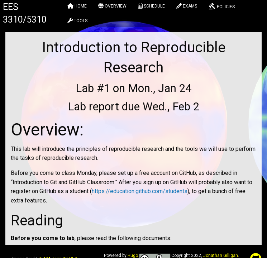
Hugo (133, 255)
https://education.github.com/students (139, 191)
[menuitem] (77, 7)
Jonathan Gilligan (220, 255)
